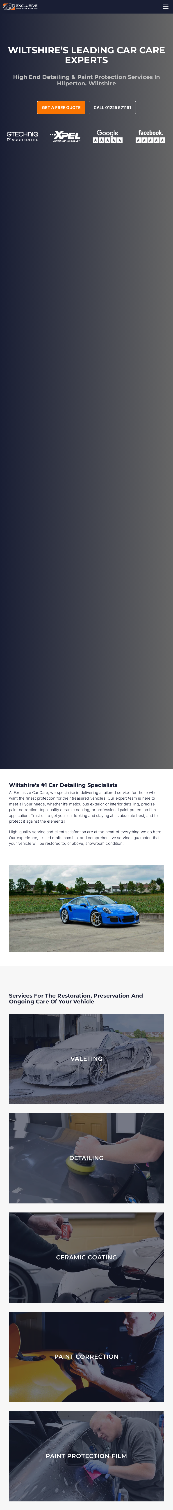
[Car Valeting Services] (86, 1059)
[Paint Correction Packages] (86, 1357)
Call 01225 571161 (112, 107)
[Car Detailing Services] (86, 1158)
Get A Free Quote (61, 107)
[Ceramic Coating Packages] (86, 1257)
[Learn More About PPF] (86, 1456)
